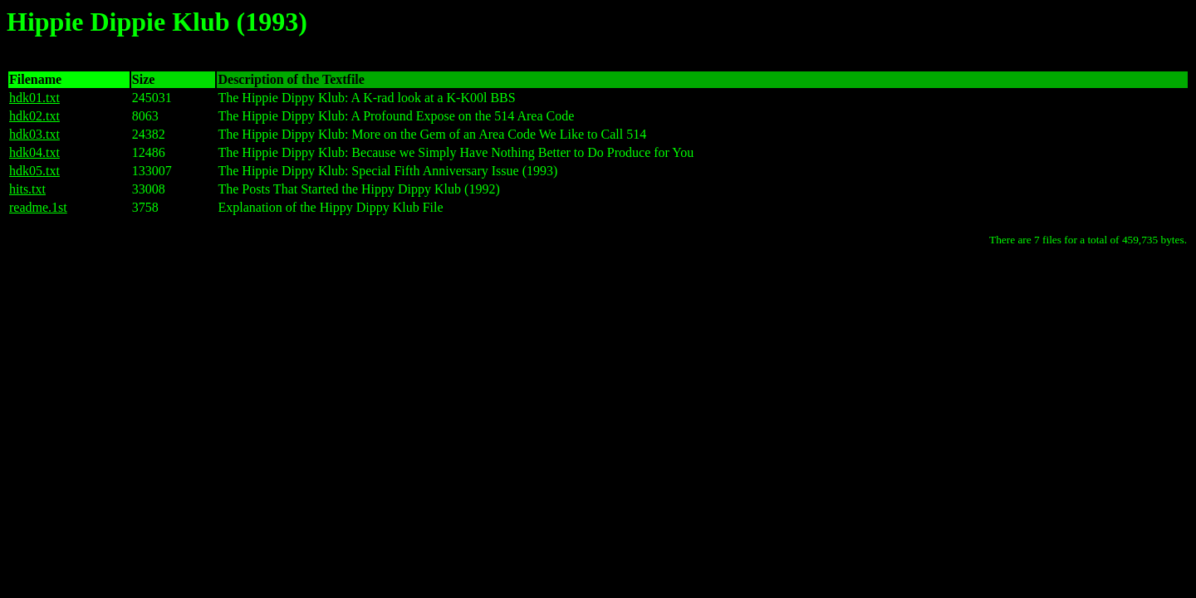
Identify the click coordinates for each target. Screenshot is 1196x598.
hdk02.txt (34, 116)
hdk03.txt (34, 134)
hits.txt (27, 189)
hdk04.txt (34, 152)
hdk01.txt (34, 98)
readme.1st (38, 207)
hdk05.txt (34, 171)
